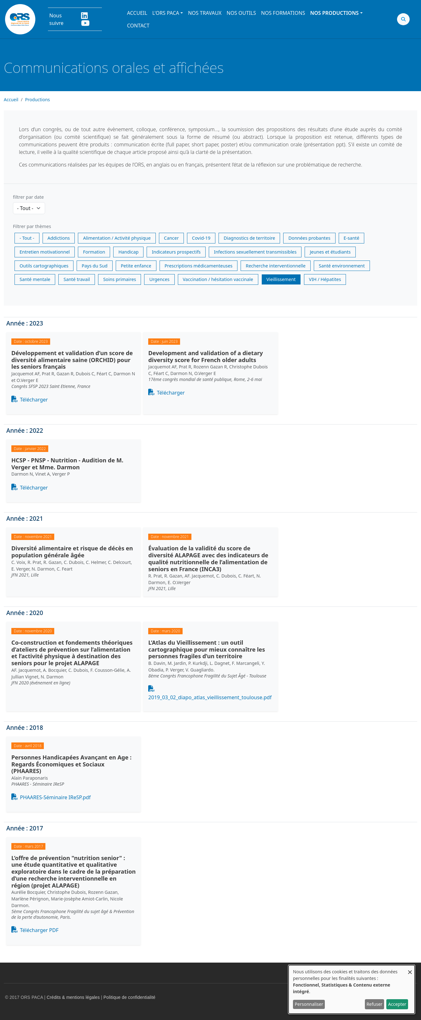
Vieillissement (281, 279)
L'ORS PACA (165, 12)
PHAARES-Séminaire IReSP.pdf (55, 797)
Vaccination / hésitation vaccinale (218, 279)
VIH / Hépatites (325, 279)
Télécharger (34, 399)
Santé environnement (342, 266)
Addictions (59, 238)
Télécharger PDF (39, 930)
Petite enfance (136, 266)
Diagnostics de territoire (249, 238)
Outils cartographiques (44, 266)
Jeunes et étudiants (330, 252)
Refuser (374, 1004)
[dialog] (352, 989)
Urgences (159, 279)
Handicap (128, 252)
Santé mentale (35, 279)
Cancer (171, 238)
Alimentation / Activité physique (116, 238)
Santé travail (76, 279)
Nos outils (241, 12)
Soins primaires (119, 279)
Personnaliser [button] (309, 1004)
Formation (94, 252)
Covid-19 (201, 238)
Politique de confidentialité (129, 997)
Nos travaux (204, 12)
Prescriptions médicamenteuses (199, 266)
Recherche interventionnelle (276, 266)
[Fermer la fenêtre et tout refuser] (410, 969)
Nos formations (283, 12)
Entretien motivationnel (45, 252)
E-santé (352, 238)
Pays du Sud (95, 266)
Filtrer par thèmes (32, 226)
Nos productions (334, 12)
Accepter (397, 1004)
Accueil (137, 12)
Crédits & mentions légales (73, 997)
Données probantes (309, 238)
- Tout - (27, 238)
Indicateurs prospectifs (176, 252)
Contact (138, 25)
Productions (37, 100)
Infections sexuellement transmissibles (255, 252)
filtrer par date (28, 197)
